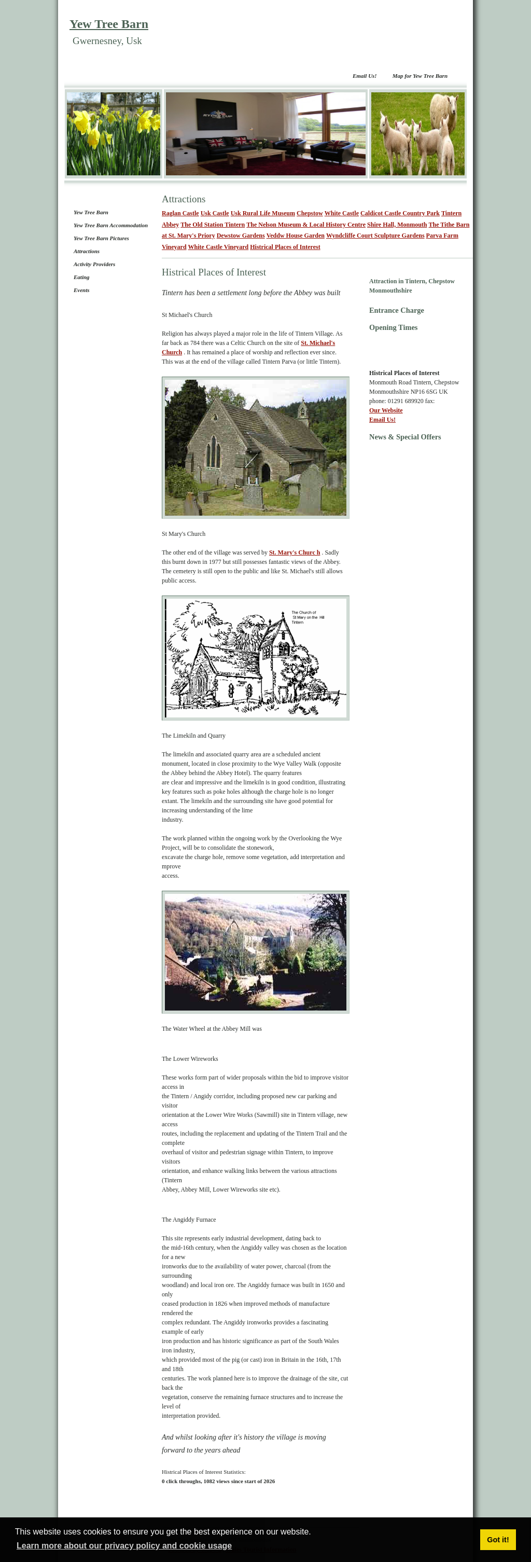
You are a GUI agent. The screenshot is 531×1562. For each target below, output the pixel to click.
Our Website (386, 410)
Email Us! (365, 76)
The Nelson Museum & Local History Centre (306, 224)
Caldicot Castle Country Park (400, 213)
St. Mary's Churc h (294, 552)
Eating (82, 277)
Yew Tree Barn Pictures (101, 238)
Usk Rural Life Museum (263, 213)
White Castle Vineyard (218, 247)
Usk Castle (215, 213)
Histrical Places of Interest (285, 247)
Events (82, 290)
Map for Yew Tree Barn (420, 76)
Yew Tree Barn (108, 24)
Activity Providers (94, 264)
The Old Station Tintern (212, 224)
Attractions (87, 251)
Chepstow (310, 213)
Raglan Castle (180, 213)
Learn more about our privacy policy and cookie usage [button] (124, 1545)
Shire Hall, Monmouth (397, 224)
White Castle (342, 213)
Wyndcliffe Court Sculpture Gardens (375, 235)
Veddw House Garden (296, 235)
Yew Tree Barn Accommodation (111, 225)
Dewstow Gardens (241, 235)
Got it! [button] (498, 1540)
